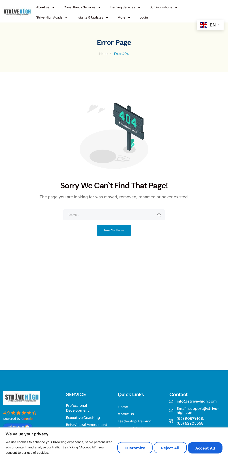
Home (103, 54)
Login (144, 17)
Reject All (160, 448)
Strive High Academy (51, 17)
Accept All (202, 448)
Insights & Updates (92, 17)
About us (45, 7)
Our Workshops (164, 7)
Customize (118, 448)
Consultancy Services (82, 7)
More (124, 17)
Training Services (125, 7)
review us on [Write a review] (18, 427)
